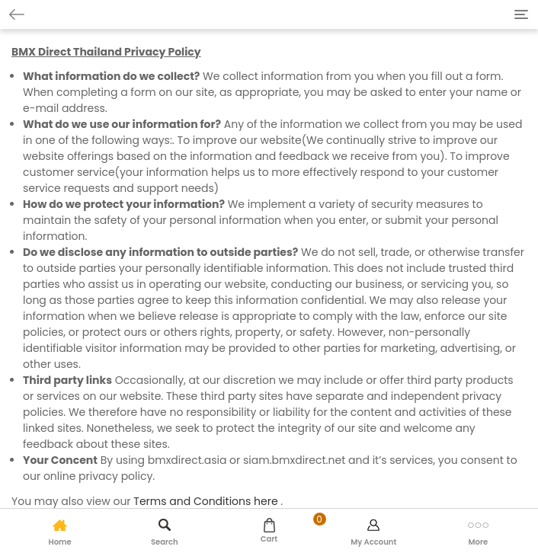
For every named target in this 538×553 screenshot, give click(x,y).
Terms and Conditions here (205, 501)
